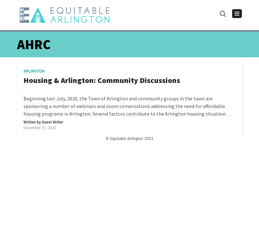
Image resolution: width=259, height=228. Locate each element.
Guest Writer (52, 122)
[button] (222, 13)
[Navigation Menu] (237, 13)
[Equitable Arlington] (64, 15)
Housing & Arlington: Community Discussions (101, 80)
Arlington (34, 71)
